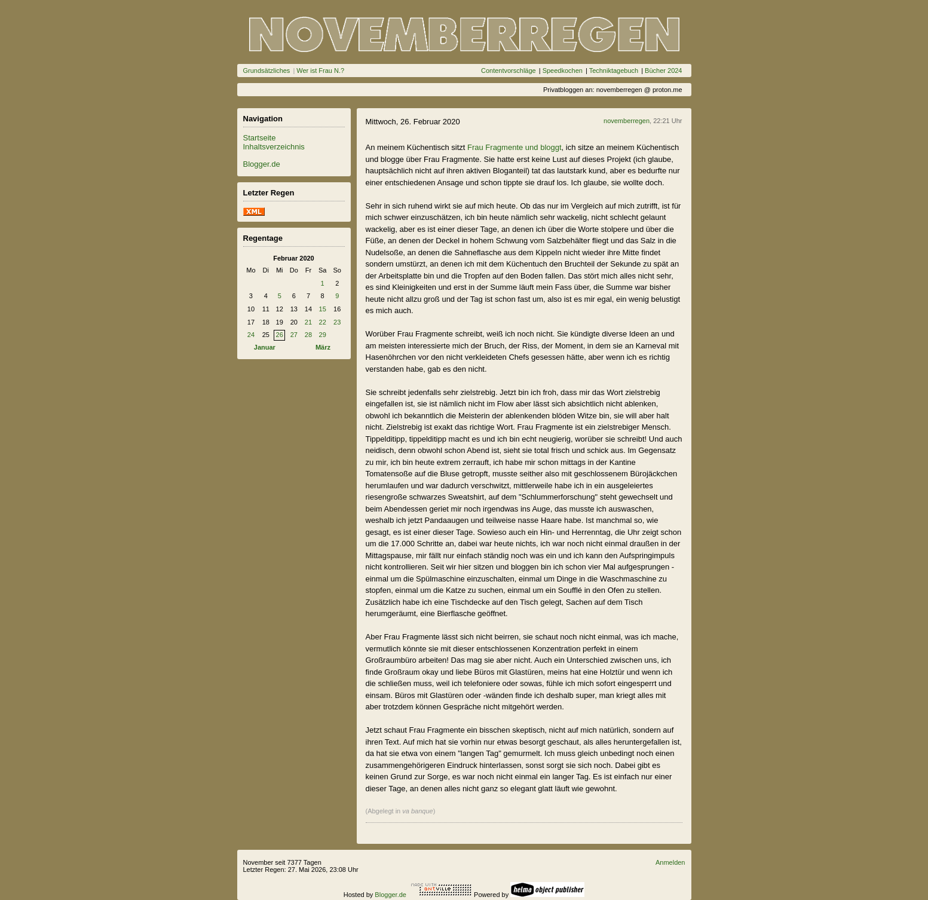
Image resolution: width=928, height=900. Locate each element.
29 (322, 334)
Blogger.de (261, 164)
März (323, 347)
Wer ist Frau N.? (320, 70)
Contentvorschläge (508, 70)
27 (294, 334)
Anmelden (670, 862)
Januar (264, 347)
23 (337, 322)
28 (308, 334)
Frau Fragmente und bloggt (514, 147)
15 (322, 309)
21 (308, 322)
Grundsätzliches (266, 70)
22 (322, 322)
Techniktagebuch (614, 70)
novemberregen (627, 120)
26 (279, 334)
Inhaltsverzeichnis (274, 146)
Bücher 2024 (663, 70)
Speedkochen (563, 70)
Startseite (259, 137)
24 (251, 334)
